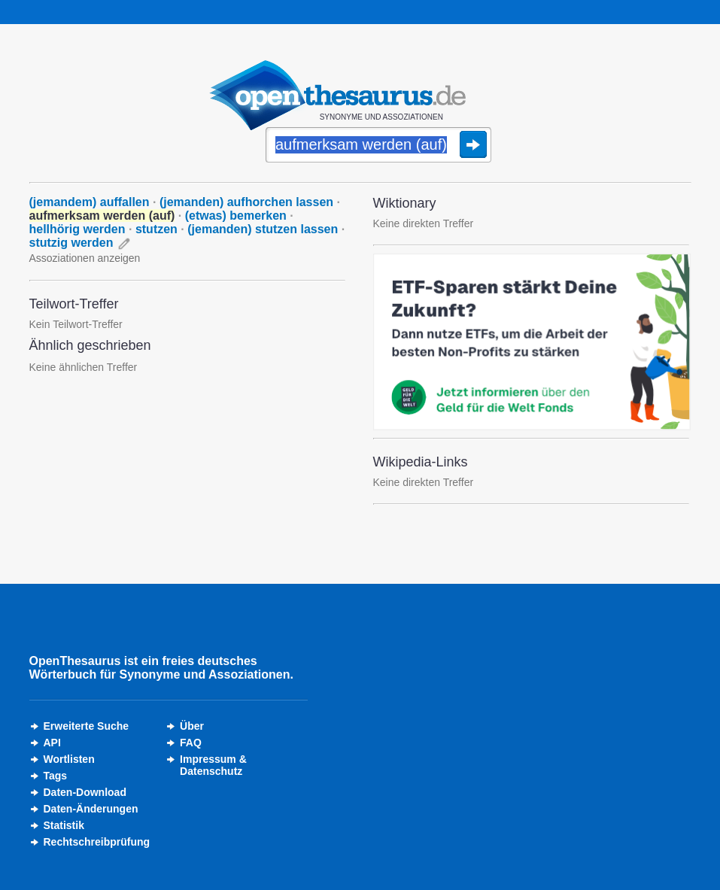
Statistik (64, 825)
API (52, 743)
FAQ (191, 743)
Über (192, 726)
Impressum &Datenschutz (213, 765)
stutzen (156, 229)
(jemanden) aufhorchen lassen (246, 202)
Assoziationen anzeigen (85, 258)
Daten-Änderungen (91, 809)
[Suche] (378, 146)
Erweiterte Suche (86, 726)
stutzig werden (71, 242)
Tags (56, 776)
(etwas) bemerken (236, 215)
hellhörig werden (77, 229)
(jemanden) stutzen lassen (262, 229)
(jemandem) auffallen (89, 202)
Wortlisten (69, 759)
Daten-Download (85, 792)
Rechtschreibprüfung (97, 842)
